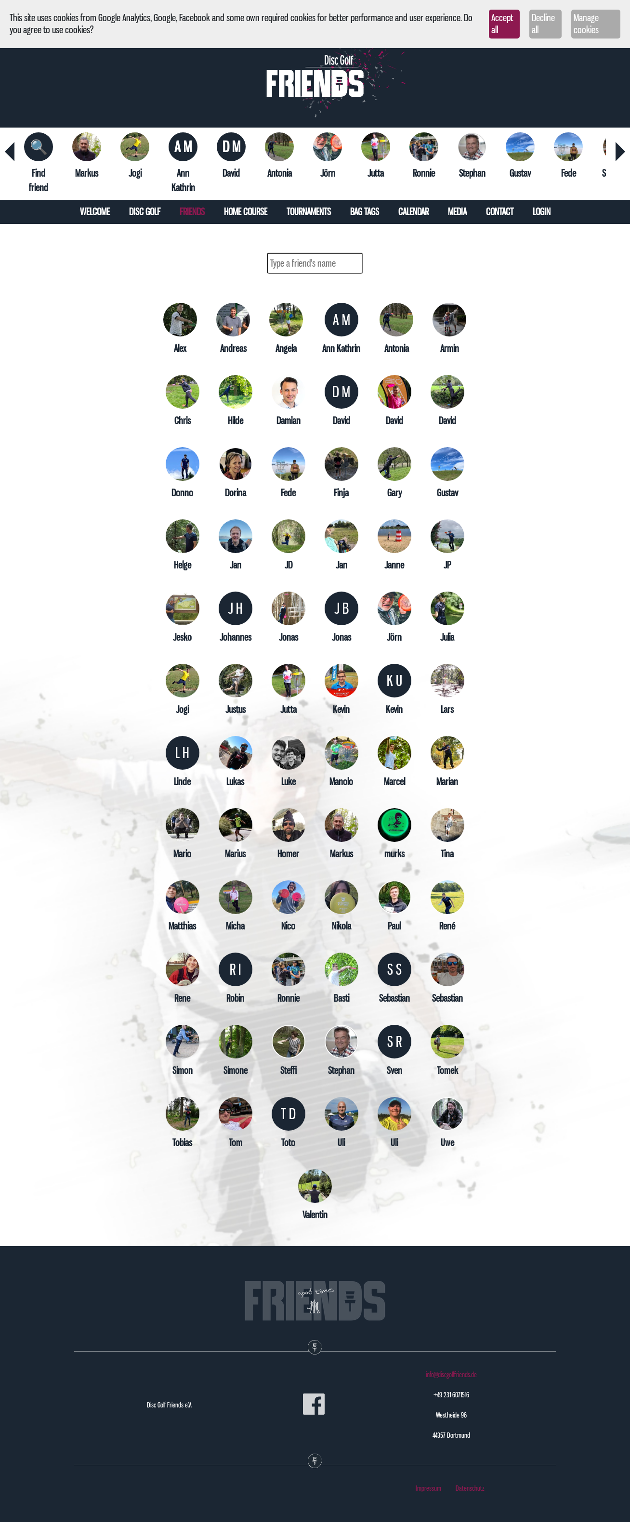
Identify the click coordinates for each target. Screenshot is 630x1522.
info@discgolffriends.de (451, 1375)
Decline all (543, 24)
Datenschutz (470, 1488)
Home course (245, 212)
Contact (499, 212)
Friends (192, 212)
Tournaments (309, 212)
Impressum (428, 1488)
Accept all (502, 24)
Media (457, 212)
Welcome (95, 212)
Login (542, 212)
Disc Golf (144, 212)
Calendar (413, 212)
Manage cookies (586, 24)
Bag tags (364, 212)
